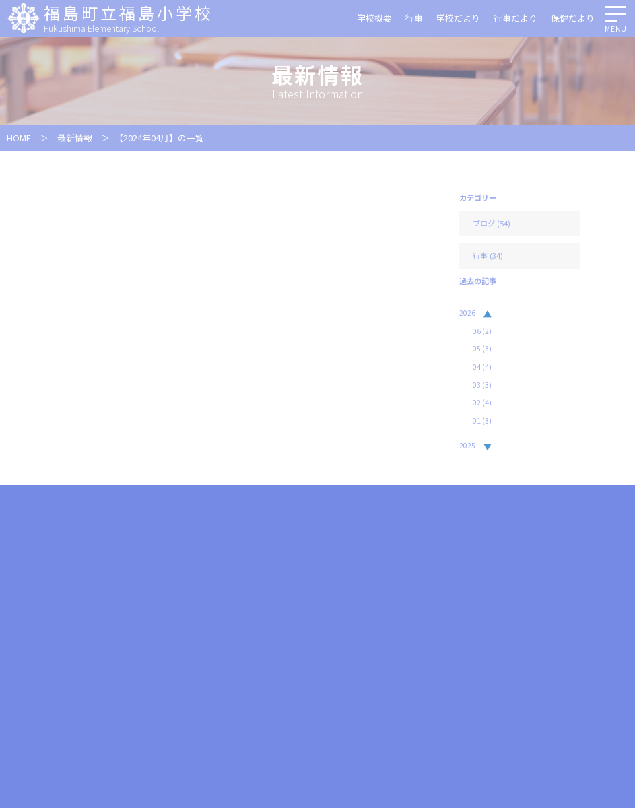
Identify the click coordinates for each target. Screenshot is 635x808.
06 (482, 331)
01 (482, 420)
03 (482, 385)
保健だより (573, 17)
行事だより (515, 17)
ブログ (484, 222)
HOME (19, 137)
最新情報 (74, 137)
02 (482, 402)
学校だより (458, 17)
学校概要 (374, 17)
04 (482, 367)
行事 (414, 17)
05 (482, 348)
